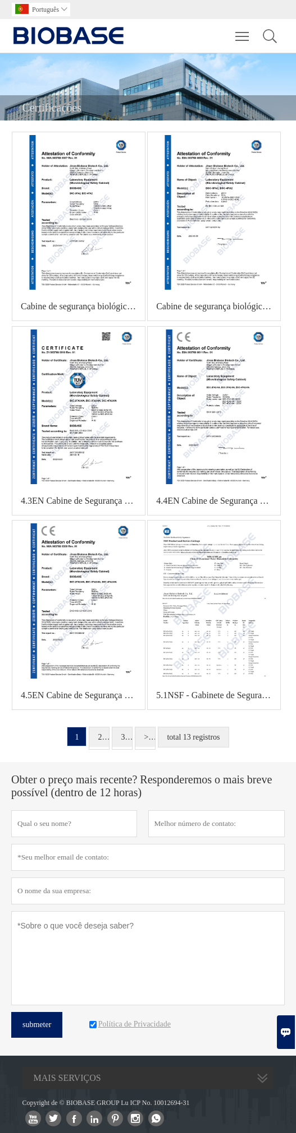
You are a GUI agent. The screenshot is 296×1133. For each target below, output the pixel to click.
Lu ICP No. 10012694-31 (155, 1103)
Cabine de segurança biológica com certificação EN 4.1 (83, 306)
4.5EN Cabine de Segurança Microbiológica (83, 695)
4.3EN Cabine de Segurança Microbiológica (83, 500)
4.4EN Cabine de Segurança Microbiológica (218, 500)
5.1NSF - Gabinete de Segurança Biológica (218, 695)
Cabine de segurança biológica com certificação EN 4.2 (218, 306)
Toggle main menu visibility (243, 31)
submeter (36, 1024)
